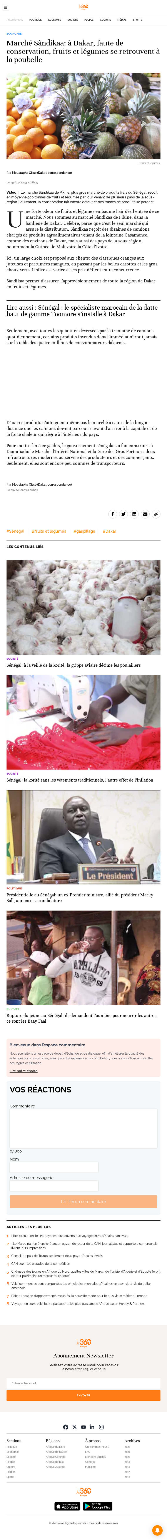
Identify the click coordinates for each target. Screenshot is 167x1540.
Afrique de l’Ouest (56, 1451)
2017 (127, 1471)
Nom (14, 1159)
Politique (35, 19)
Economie (54, 19)
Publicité (90, 1466)
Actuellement (15, 19)
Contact (90, 1461)
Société (73, 19)
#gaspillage (84, 531)
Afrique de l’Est (55, 1461)
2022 (127, 1446)
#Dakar (109, 531)
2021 (127, 1451)
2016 (127, 1476)
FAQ (87, 1451)
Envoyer (83, 1395)
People (89, 19)
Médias (122, 19)
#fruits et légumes (49, 531)
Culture (105, 19)
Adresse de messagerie (31, 1177)
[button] (157, 1530)
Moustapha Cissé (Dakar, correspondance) (42, 172)
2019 (127, 1461)
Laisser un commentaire (83, 1201)
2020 (127, 1456)
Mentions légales (95, 1456)
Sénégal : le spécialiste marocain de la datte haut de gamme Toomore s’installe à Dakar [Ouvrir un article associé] (82, 311)
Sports (137, 19)
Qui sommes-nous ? (97, 1446)
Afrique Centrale (55, 1456)
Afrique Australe (55, 1466)
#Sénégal (15, 531)
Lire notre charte (24, 1071)
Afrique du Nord (55, 1446)
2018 (127, 1466)
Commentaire (22, 1106)
